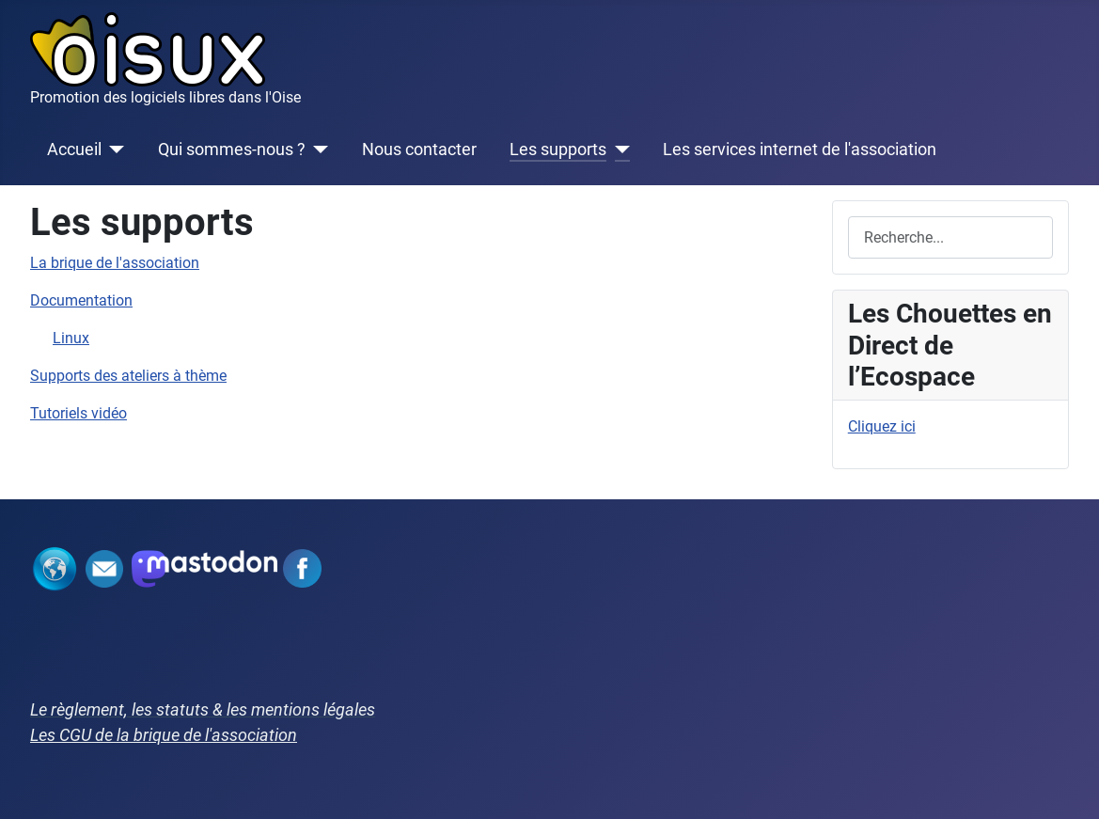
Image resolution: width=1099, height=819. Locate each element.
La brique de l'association (114, 263)
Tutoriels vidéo (78, 413)
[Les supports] (618, 149)
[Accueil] (113, 149)
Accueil (74, 149)
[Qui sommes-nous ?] (317, 149)
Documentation (81, 300)
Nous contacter (419, 149)
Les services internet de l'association (799, 149)
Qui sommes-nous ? (232, 149)
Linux (71, 338)
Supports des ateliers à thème (128, 376)
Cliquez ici (882, 426)
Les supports (558, 149)
